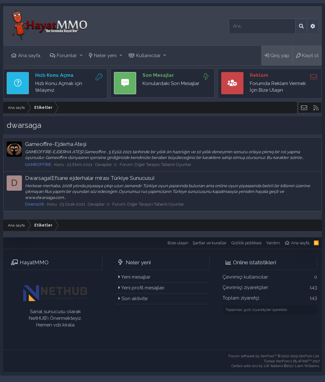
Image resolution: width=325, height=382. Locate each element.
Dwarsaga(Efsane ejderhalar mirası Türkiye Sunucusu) (90, 178)
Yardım (273, 242)
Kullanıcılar (148, 55)
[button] (81, 55)
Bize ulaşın (178, 242)
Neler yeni (105, 55)
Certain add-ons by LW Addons (275, 366)
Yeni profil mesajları (142, 288)
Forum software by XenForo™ (274, 356)
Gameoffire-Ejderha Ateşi (55, 144)
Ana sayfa (29, 55)
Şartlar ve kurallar (210, 242)
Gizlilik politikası (246, 242)
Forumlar (67, 55)
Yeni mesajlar (135, 277)
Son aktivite (135, 298)
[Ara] (262, 26)
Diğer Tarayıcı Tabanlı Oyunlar (163, 164)
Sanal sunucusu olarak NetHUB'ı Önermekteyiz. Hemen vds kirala (55, 318)
